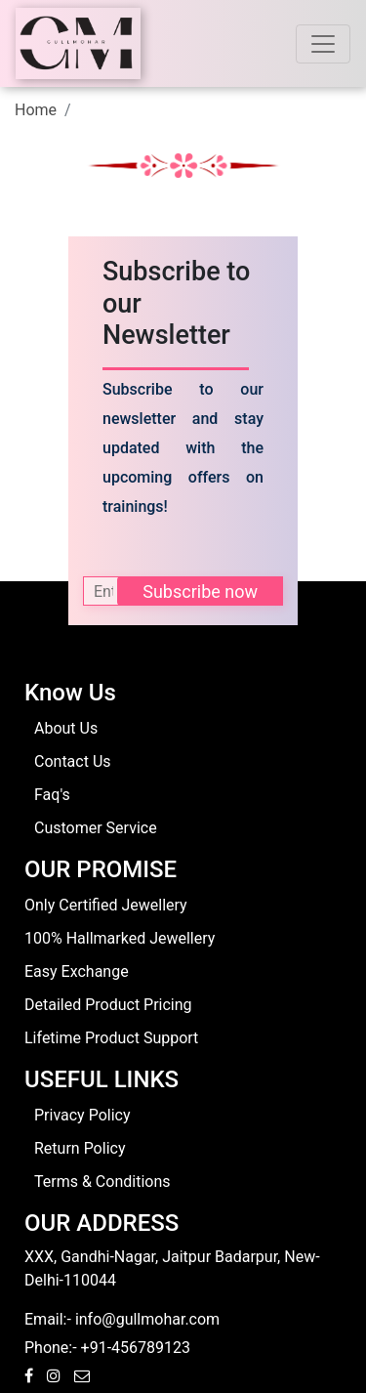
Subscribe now (200, 591)
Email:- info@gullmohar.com (122, 1319)
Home (36, 110)
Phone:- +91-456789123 (107, 1347)
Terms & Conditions (102, 1181)
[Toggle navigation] (323, 43)
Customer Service (95, 828)
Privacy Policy (82, 1115)
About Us (66, 728)
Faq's (52, 794)
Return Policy (79, 1148)
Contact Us (72, 761)
